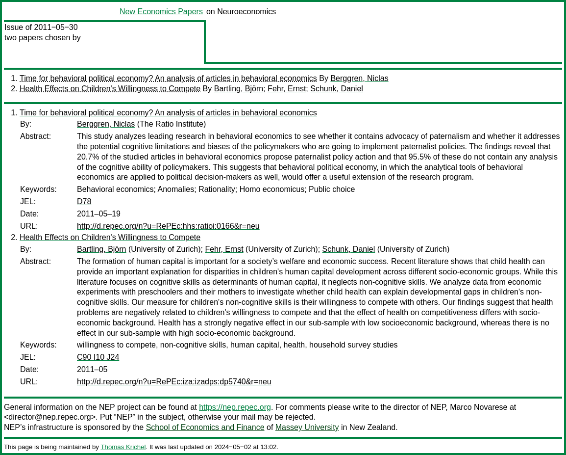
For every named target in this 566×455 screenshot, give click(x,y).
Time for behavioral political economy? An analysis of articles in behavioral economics (168, 78)
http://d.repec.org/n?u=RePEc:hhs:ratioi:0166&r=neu (168, 226)
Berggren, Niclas (359, 78)
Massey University (307, 427)
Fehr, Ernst (287, 88)
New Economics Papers (161, 11)
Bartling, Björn (239, 88)
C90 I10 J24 (98, 357)
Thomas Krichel (123, 447)
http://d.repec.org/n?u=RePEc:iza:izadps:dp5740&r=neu (174, 381)
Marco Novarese (478, 407)
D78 (84, 201)
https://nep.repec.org (235, 407)
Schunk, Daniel (336, 88)
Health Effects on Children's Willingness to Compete (110, 88)
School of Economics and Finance (205, 427)
